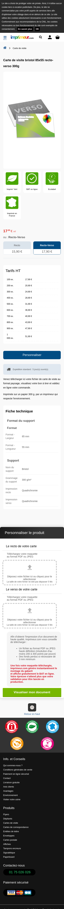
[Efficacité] (47, 743)
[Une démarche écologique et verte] (32, 726)
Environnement (10, 795)
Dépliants (7, 819)
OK (37, 29)
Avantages (8, 791)
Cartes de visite (10, 823)
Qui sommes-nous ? (13, 765)
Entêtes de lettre (11, 831)
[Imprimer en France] (52, 726)
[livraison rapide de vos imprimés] (16, 743)
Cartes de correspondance (16, 827)
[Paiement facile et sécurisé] (11, 726)
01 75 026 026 (20, 872)
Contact (7, 778)
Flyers (6, 814)
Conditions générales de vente (17, 770)
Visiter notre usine (11, 799)
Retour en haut (32, 709)
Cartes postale (10, 840)
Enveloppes (9, 836)
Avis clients (8, 787)
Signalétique (9, 853)
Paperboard (9, 857)
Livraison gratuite (11, 782)
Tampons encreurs (12, 848)
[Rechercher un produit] (40, 37)
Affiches (7, 844)
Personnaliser (32, 355)
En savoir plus (25, 29)
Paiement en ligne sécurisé (16, 774)
